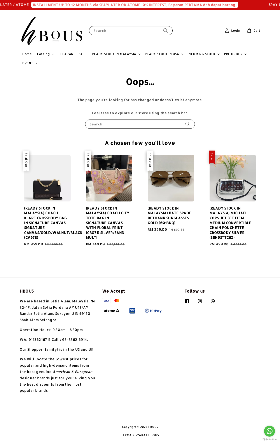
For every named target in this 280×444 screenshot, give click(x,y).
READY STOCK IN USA (162, 54)
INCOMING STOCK (201, 54)
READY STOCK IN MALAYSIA (114, 54)
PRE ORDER (233, 54)
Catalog (43, 54)
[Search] (165, 30)
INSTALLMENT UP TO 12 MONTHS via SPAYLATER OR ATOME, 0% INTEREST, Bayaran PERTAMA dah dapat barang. (137, 4)
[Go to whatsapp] (269, 431)
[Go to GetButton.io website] (269, 439)
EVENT (27, 63)
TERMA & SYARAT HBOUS (140, 435)
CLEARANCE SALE (72, 54)
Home (27, 54)
